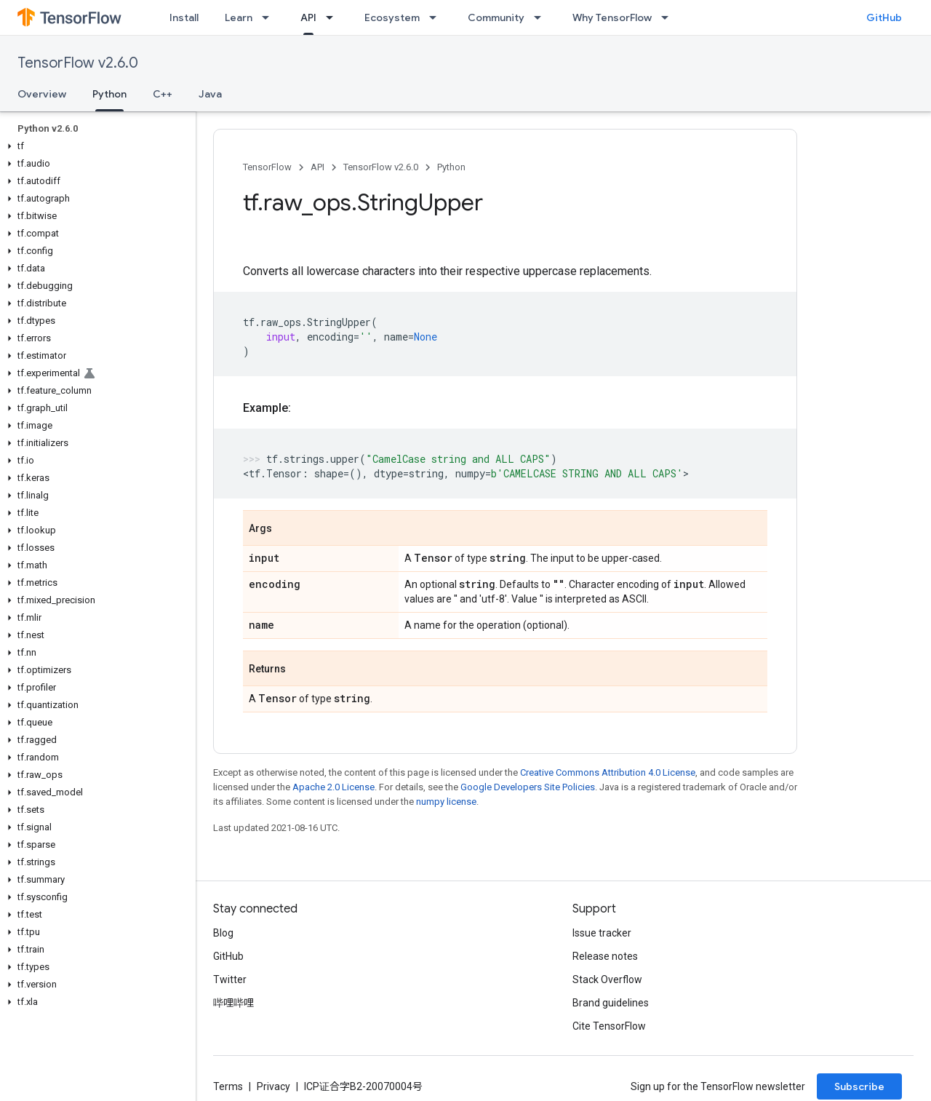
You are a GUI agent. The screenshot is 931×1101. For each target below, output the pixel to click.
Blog (223, 933)
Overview (41, 93)
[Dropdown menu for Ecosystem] (437, 17)
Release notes (605, 956)
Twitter (230, 979)
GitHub (884, 17)
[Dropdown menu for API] (333, 17)
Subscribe (859, 1086)
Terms (228, 1086)
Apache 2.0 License (333, 787)
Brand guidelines (610, 1003)
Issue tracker (601, 933)
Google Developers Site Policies (527, 787)
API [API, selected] (308, 17)
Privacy (273, 1086)
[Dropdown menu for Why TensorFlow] (669, 17)
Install (184, 17)
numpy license (446, 801)
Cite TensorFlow (609, 1026)
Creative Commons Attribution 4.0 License (607, 772)
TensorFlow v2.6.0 (77, 63)
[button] (95, 146)
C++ (162, 93)
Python (451, 167)
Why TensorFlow (612, 17)
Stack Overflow (607, 979)
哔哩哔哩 (233, 1003)
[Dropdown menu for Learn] (269, 17)
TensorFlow (267, 167)
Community (496, 17)
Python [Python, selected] (109, 93)
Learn (238, 17)
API (317, 167)
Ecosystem (392, 17)
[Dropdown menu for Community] (541, 17)
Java (210, 93)
